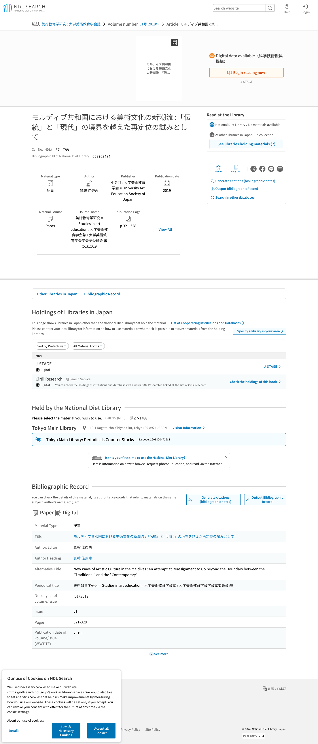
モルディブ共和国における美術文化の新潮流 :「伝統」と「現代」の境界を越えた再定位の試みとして (154, 536)
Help (287, 8)
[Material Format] (88, 346)
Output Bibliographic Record (234, 188)
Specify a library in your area (261, 331)
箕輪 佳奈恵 (83, 558)
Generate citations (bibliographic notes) (242, 181)
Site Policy (152, 729)
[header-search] (244, 8)
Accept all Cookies (101, 730)
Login (306, 8)
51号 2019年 (149, 24)
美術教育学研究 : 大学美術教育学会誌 (71, 24)
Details (14, 730)
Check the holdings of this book (256, 381)
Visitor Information (189, 427)
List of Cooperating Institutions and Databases (208, 323)
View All (165, 229)
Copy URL (236, 169)
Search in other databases (232, 197)
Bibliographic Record (102, 293)
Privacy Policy (130, 729)
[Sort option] (52, 346)
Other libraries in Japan (57, 293)
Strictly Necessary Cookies (66, 730)
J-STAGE (273, 366)
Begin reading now (246, 72)
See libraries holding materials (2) (246, 143)
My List (218, 169)
